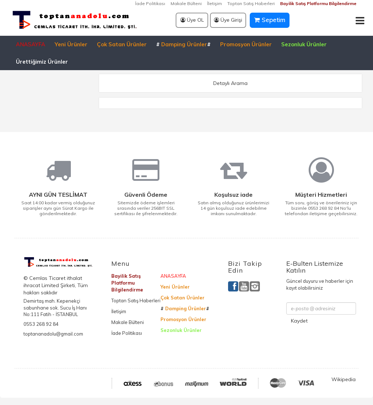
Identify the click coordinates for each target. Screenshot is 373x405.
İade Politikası (150, 3)
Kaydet (299, 320)
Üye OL (192, 20)
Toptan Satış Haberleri (251, 3)
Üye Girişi (228, 20)
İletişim (214, 3)
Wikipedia (343, 379)
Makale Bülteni (186, 3)
